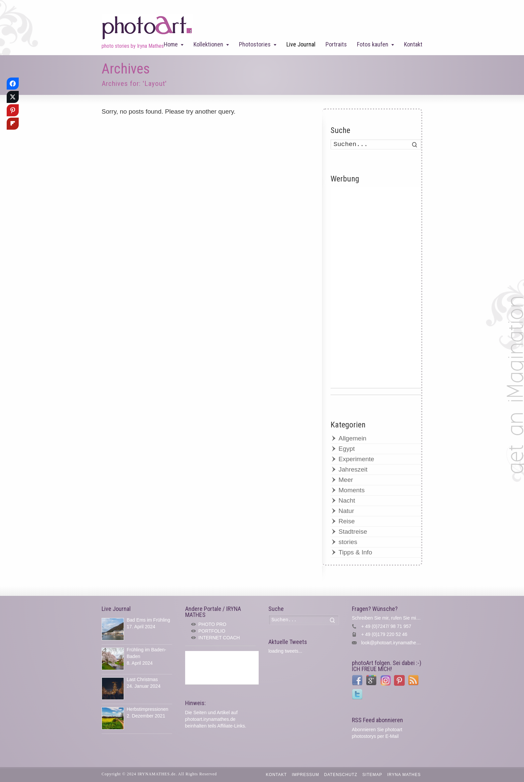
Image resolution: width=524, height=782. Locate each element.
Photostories (255, 44)
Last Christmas (142, 679)
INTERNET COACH (219, 637)
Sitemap (372, 774)
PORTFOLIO (211, 631)
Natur (346, 510)
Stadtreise (353, 531)
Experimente (356, 459)
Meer (346, 479)
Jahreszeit (353, 469)
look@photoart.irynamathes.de (393, 642)
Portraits (336, 44)
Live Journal (300, 44)
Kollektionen (208, 44)
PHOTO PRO (212, 624)
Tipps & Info (355, 552)
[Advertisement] (376, 287)
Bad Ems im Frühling (148, 620)
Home (171, 44)
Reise (347, 521)
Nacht (347, 500)
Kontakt (413, 44)
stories (348, 541)
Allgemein (352, 438)
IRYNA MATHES (404, 774)
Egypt (347, 448)
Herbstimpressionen (147, 709)
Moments (352, 490)
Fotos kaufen (372, 44)
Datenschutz (340, 774)
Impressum (305, 774)
